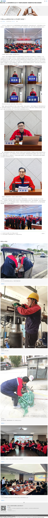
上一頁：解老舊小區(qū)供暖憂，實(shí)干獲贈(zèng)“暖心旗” (9, 233)
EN (44, 1)
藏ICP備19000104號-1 (25, 515)
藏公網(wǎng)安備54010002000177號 (32, 515)
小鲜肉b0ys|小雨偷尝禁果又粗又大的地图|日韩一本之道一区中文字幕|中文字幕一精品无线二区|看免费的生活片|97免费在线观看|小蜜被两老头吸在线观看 (22, 517)
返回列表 (43, 233)
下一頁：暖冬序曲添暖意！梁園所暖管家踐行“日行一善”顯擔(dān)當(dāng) (11, 234)
